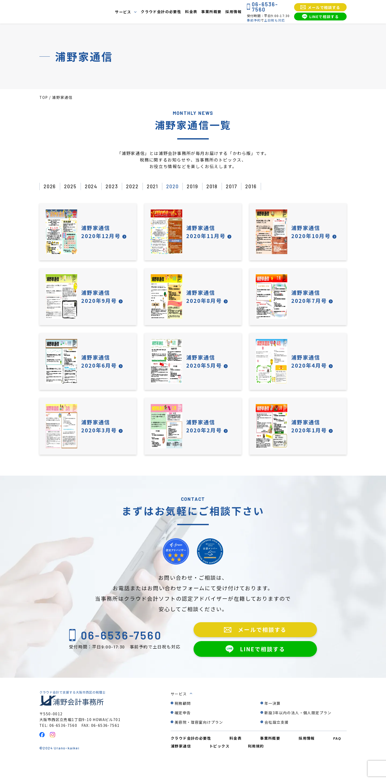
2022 (137, 187)
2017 (242, 187)
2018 (221, 187)
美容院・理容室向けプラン (199, 736)
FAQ (337, 752)
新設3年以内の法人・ (298, 727)
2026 (50, 187)
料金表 (191, 12)
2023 (115, 187)
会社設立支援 (276, 736)
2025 (72, 187)
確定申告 (183, 726)
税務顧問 (183, 717)
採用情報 (233, 12)
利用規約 (256, 760)
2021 (158, 187)
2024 (93, 187)
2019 (201, 187)
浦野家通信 (181, 760)
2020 (179, 187)
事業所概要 (211, 12)
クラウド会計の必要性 (161, 12)
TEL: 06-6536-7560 (59, 739)
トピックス (219, 760)
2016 (263, 187)
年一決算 (272, 717)
